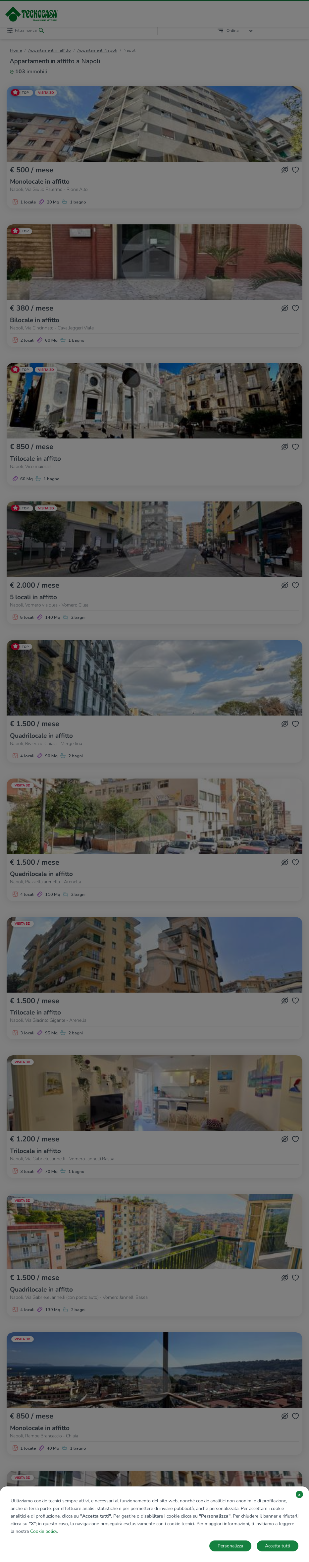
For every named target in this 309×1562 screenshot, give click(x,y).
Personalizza (230, 1546)
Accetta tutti (277, 1546)
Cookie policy (43, 1531)
